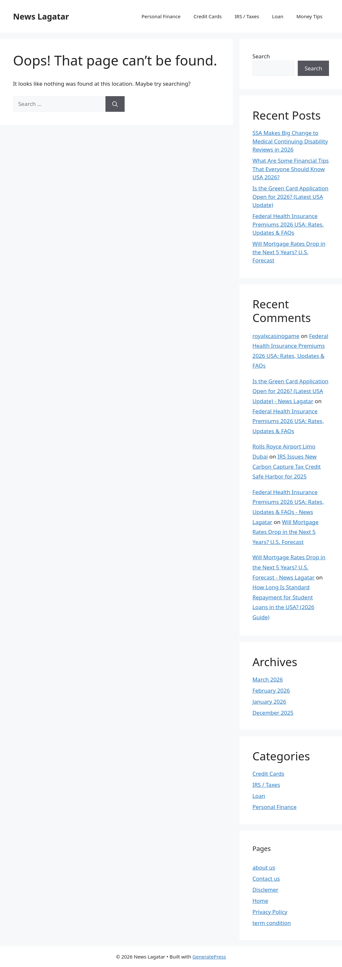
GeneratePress (209, 956)
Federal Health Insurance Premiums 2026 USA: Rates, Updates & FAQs (288, 224)
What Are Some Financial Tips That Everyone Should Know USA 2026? (291, 169)
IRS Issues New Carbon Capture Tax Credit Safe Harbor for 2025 (287, 466)
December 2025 (273, 712)
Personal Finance (161, 16)
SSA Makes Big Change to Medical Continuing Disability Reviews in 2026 (290, 141)
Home (260, 900)
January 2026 (269, 701)
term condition (272, 923)
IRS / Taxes (247, 16)
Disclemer (266, 889)
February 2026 (271, 690)
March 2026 (268, 679)
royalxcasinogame (276, 336)
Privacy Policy (270, 912)
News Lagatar (41, 16)
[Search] (115, 104)
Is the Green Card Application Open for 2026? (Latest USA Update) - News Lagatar (291, 391)
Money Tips (309, 16)
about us (264, 867)
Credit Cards (208, 16)
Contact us (266, 878)
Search (261, 56)
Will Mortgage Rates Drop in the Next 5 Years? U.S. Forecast (289, 252)
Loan (277, 16)
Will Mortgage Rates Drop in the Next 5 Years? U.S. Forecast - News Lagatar (289, 567)
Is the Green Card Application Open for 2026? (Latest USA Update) (291, 196)
